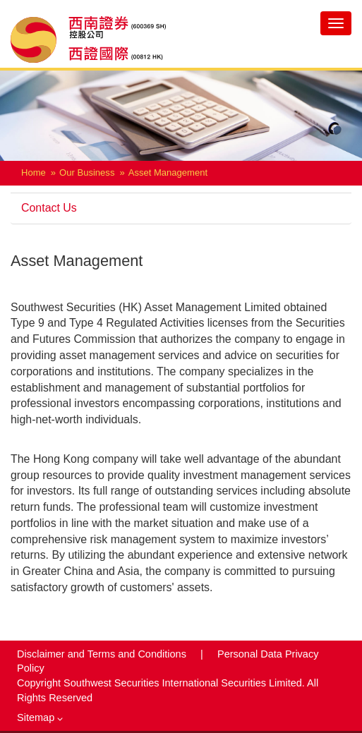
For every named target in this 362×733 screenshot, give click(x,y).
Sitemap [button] (40, 717)
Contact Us (49, 208)
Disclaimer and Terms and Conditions (103, 654)
